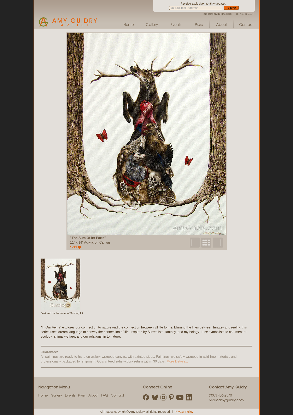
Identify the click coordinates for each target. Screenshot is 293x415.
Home (128, 24)
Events (176, 24)
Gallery (152, 24)
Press (199, 24)
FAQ (104, 395)
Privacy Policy (184, 411)
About (221, 24)
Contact (246, 24)
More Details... (177, 361)
